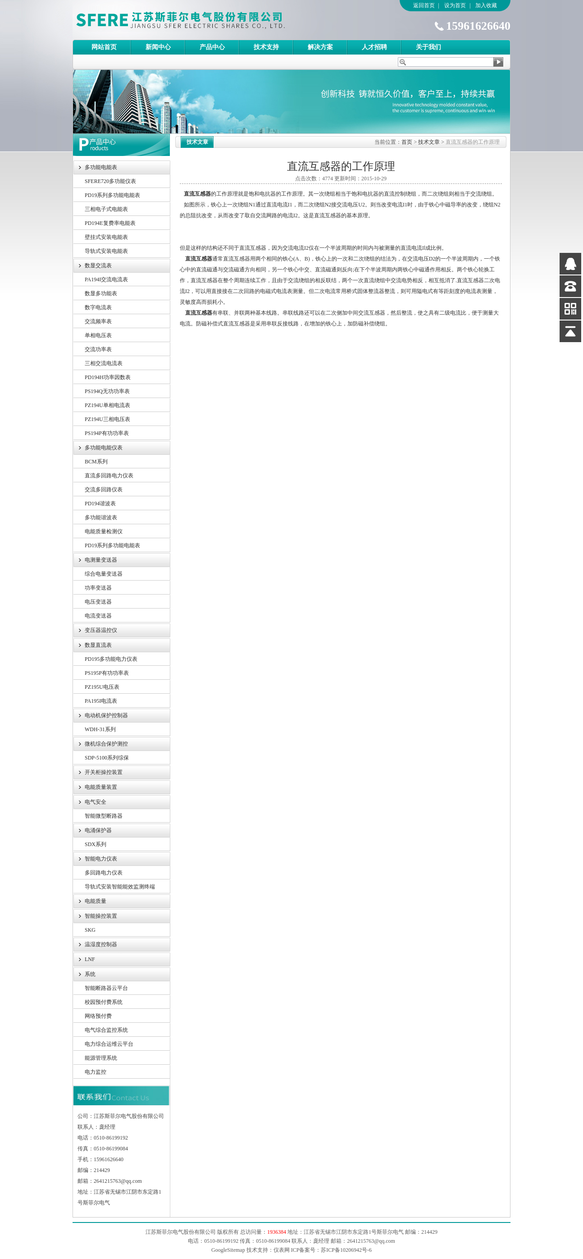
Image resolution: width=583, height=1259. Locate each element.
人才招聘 (374, 47)
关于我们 (428, 47)
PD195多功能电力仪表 (111, 659)
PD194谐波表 (100, 503)
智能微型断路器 (104, 816)
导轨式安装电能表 (106, 251)
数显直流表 (98, 645)
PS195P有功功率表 (107, 673)
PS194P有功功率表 (107, 433)
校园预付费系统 (104, 1002)
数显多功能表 (101, 293)
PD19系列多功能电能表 (112, 195)
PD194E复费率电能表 (110, 223)
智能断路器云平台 (106, 988)
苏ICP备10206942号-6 (346, 1250)
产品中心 (212, 47)
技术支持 (266, 47)
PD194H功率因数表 (108, 377)
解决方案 (320, 47)
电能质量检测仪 (104, 531)
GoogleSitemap (228, 1250)
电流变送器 (98, 616)
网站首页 (104, 47)
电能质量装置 (101, 787)
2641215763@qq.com (371, 1241)
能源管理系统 (101, 1058)
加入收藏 (486, 5)
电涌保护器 (98, 830)
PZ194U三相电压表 (107, 419)
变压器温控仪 (101, 630)
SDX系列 (95, 844)
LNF (90, 959)
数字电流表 (98, 307)
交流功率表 (98, 349)
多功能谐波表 (101, 517)
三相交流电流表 (104, 363)
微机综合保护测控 (106, 744)
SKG (90, 930)
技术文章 (429, 142)
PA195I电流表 (101, 701)
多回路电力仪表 (104, 873)
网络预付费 (98, 1016)
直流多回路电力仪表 (109, 475)
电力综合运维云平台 (109, 1044)
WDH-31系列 (100, 729)
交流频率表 (98, 321)
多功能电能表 (101, 167)
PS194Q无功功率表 (107, 391)
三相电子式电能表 (106, 209)
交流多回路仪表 (104, 489)
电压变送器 (98, 602)
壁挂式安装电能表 (106, 237)
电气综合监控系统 (106, 1030)
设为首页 (455, 5)
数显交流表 (98, 265)
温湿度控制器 (101, 944)
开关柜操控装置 (104, 772)
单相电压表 (98, 335)
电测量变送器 (101, 560)
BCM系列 (96, 461)
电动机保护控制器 (106, 715)
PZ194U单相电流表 (107, 405)
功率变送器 (98, 588)
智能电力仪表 (101, 859)
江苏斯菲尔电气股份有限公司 (196, 20)
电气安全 (95, 802)
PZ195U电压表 (102, 687)
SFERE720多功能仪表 (110, 181)
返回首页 (424, 5)
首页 (406, 142)
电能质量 (95, 901)
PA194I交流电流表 (106, 279)
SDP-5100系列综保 (107, 758)
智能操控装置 (101, 916)
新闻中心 (158, 47)
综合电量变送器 (104, 574)
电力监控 (95, 1072)
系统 (90, 974)
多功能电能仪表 (104, 447)
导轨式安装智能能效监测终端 (120, 887)
